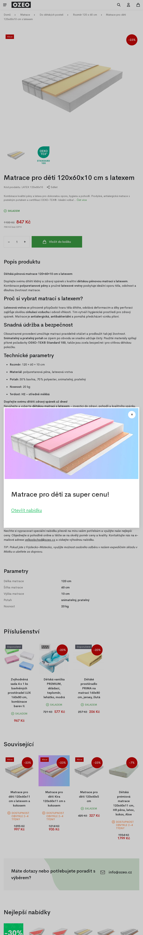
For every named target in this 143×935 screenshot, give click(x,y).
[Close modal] (132, 414)
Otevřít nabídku (26, 510)
